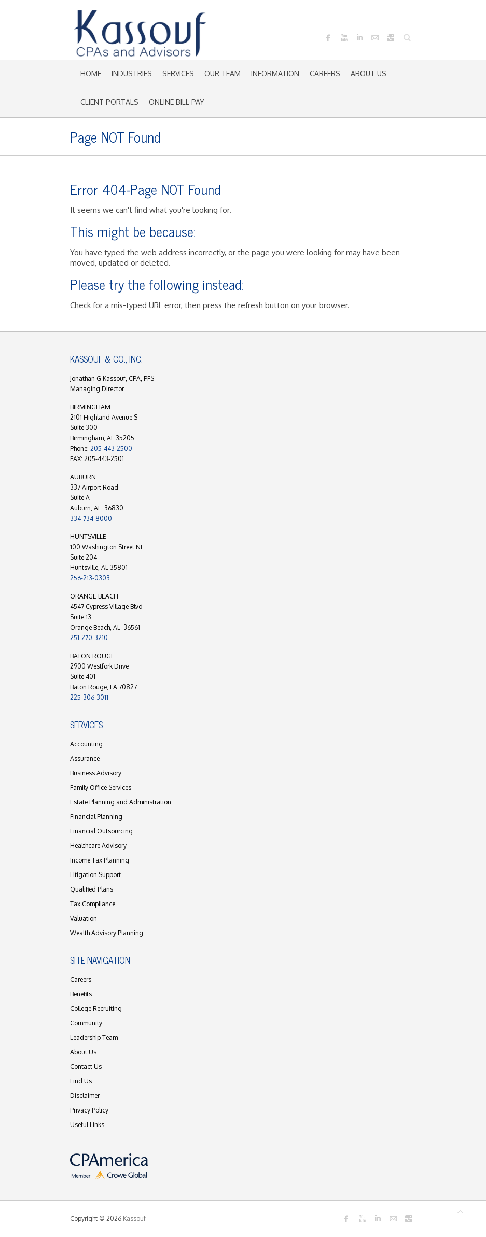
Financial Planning (96, 817)
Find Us (81, 1081)
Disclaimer (85, 1096)
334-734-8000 (91, 518)
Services (178, 73)
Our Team (222, 73)
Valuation (83, 918)
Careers (325, 73)
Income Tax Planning (99, 860)
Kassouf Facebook (328, 38)
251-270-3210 (89, 638)
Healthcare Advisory (98, 846)
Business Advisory (95, 773)
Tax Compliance (92, 904)
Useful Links (87, 1125)
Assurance (85, 758)
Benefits (81, 994)
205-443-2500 (111, 448)
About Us (368, 73)
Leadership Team (94, 1037)
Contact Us (86, 1067)
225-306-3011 (89, 697)
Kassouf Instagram (390, 38)
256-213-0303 (90, 578)
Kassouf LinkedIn (359, 38)
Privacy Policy (89, 1110)
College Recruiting (96, 1008)
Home (90, 73)
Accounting (86, 744)
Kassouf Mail (375, 38)
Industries (132, 73)
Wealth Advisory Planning (106, 933)
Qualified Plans (91, 889)
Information (275, 73)
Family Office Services (100, 787)
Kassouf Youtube (344, 38)
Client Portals (109, 102)
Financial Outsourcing (101, 831)
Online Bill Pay (176, 102)
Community (86, 1023)
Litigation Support (95, 875)
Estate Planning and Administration (120, 802)
